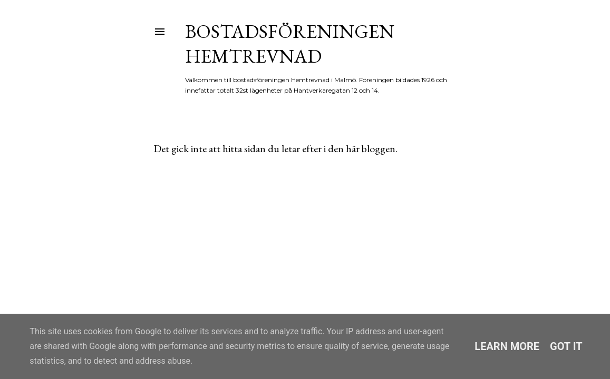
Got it (566, 346)
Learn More (507, 346)
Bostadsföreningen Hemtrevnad (289, 43)
